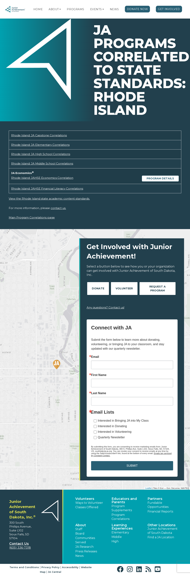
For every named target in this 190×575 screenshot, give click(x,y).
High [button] (115, 541)
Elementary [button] (120, 532)
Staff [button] (78, 529)
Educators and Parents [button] (124, 500)
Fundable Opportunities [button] (158, 505)
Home (38, 9)
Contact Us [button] (19, 543)
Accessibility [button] (70, 567)
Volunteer (124, 288)
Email (95, 356)
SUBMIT (132, 465)
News (114, 9)
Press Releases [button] (86, 551)
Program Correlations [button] (121, 517)
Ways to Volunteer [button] (89, 503)
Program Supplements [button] (122, 508)
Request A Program (157, 288)
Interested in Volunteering (114, 431)
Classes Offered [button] (86, 507)
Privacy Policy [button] (50, 567)
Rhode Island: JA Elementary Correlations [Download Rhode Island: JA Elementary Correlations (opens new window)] (40, 145)
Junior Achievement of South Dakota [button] (163, 531)
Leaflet (148, 488)
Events (96, 9)
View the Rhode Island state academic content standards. (49, 198)
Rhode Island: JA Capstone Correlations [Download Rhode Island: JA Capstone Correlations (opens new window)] (39, 135)
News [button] (79, 556)
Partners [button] (155, 498)
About (54, 9)
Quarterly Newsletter (111, 437)
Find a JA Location (161, 537)
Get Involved (169, 9)
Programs (75, 9)
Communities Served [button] (85, 540)
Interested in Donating (112, 426)
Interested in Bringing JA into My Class (123, 420)
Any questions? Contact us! (105, 307)
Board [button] (79, 533)
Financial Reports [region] (160, 511)
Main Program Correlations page (32, 217)
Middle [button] (117, 537)
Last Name (98, 393)
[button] (60, 9)
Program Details (160, 178)
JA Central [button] (54, 571)
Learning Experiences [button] (122, 526)
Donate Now (137, 9)
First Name (99, 375)
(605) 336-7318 (20, 547)
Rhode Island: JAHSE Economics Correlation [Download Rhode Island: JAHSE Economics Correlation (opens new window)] (42, 178)
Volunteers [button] (84, 498)
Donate (98, 288)
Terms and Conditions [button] (24, 567)
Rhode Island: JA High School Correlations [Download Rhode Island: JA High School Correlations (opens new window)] (40, 154)
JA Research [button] (84, 546)
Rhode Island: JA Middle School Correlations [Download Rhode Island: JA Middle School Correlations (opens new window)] (42, 163)
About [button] (80, 525)
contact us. (58, 208)
